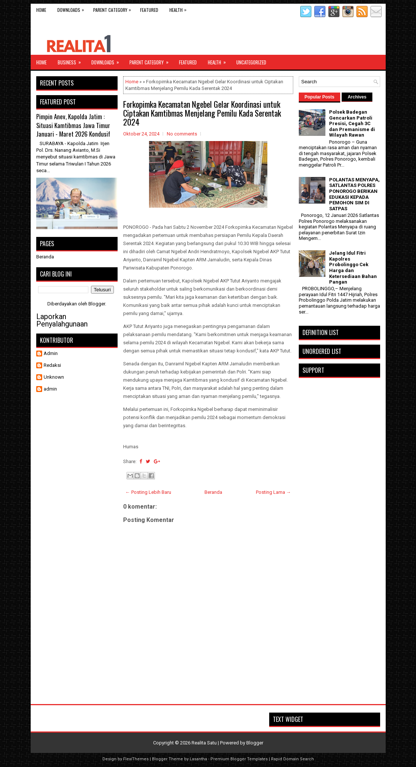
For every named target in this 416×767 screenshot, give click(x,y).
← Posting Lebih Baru (148, 492)
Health (179, 8)
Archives (357, 97)
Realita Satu (204, 743)
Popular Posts (320, 97)
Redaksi (52, 365)
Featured (149, 10)
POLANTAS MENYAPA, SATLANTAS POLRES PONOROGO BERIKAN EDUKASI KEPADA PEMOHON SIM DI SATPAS (354, 194)
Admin (51, 353)
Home (41, 10)
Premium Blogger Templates (239, 759)
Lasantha (198, 759)
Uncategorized (251, 62)
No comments (182, 134)
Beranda (213, 492)
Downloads (72, 8)
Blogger (96, 304)
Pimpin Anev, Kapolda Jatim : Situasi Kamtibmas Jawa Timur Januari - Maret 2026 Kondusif (73, 125)
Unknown (54, 377)
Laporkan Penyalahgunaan (62, 320)
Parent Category (114, 8)
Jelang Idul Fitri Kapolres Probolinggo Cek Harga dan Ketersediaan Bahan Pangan (353, 267)
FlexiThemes (136, 759)
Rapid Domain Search (292, 759)
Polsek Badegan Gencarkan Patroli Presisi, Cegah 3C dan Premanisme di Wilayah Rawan (352, 123)
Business (72, 60)
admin (50, 389)
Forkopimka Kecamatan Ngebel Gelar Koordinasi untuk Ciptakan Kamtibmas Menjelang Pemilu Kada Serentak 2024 (202, 113)
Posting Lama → (273, 492)
